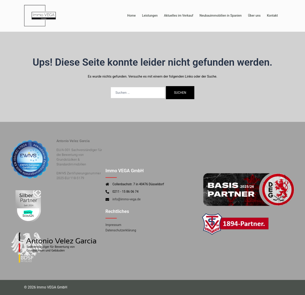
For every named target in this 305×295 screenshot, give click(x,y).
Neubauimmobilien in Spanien (221, 15)
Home (131, 15)
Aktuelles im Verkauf (178, 15)
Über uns (254, 15)
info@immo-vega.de (126, 199)
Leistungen (150, 15)
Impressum (113, 225)
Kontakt (272, 15)
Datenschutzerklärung (120, 230)
